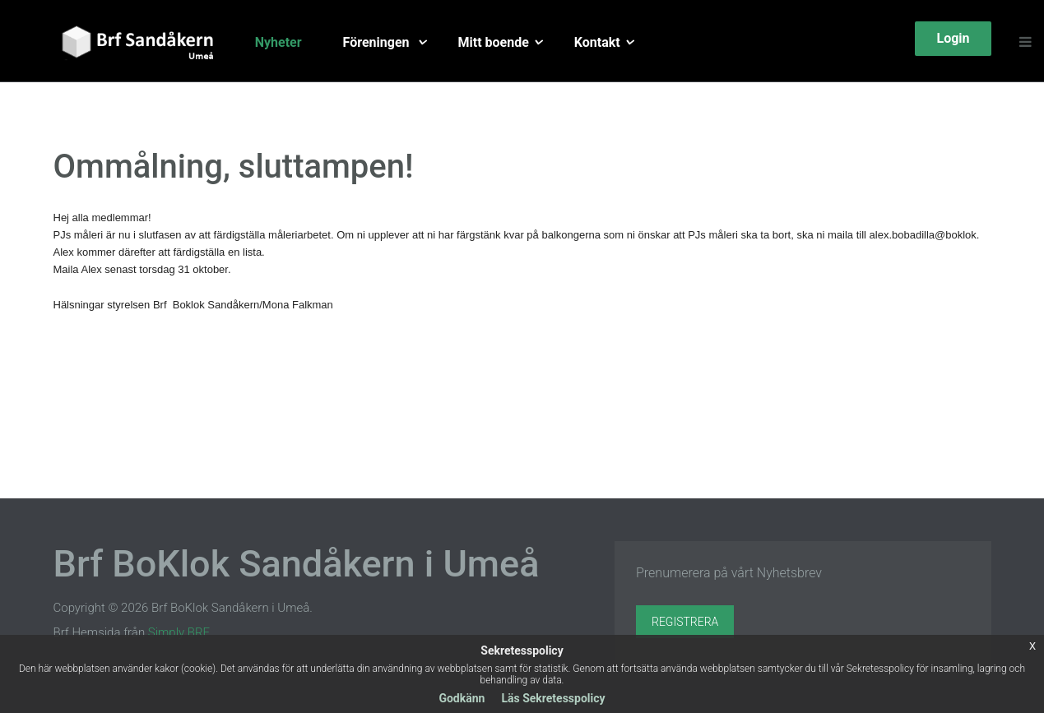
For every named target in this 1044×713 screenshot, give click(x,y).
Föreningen (378, 42)
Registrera (685, 621)
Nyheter (278, 42)
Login (952, 38)
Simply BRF (179, 632)
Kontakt (597, 42)
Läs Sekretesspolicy (553, 698)
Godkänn (461, 698)
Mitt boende (493, 42)
